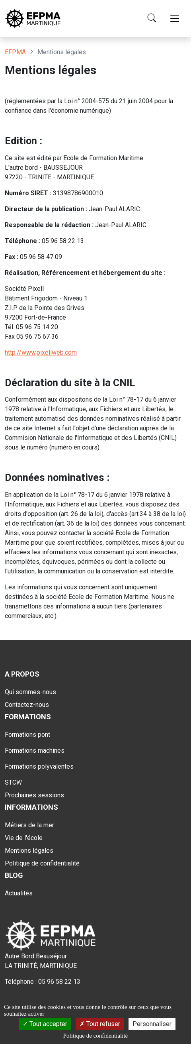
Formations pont (27, 734)
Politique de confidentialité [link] (95, 1035)
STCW (13, 782)
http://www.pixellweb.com (41, 352)
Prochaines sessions (34, 795)
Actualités (19, 893)
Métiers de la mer (29, 825)
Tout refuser (100, 1024)
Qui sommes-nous (30, 692)
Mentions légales (29, 850)
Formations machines (34, 750)
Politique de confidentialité (42, 863)
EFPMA (15, 52)
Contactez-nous (27, 704)
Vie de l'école (24, 838)
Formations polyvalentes (39, 766)
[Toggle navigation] (174, 18)
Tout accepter (45, 1024)
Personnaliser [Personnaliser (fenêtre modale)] (152, 1024)
